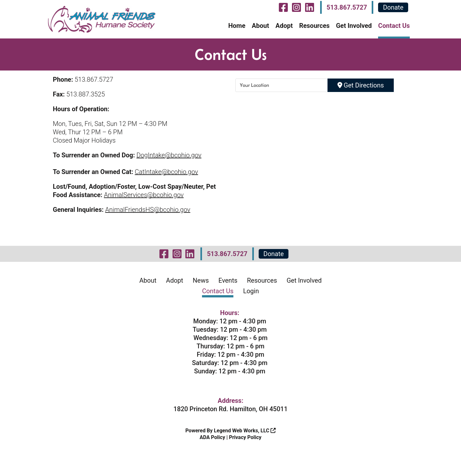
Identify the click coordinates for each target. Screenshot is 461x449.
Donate (393, 7)
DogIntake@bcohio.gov (168, 155)
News (201, 280)
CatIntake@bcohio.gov (166, 172)
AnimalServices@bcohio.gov (144, 195)
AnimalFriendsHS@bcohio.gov (147, 209)
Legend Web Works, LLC (245, 431)
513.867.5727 (347, 7)
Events (227, 280)
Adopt (284, 25)
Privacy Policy (245, 437)
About (260, 25)
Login (251, 291)
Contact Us (394, 25)
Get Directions (360, 85)
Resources (314, 25)
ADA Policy (212, 437)
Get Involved (354, 25)
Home (237, 25)
